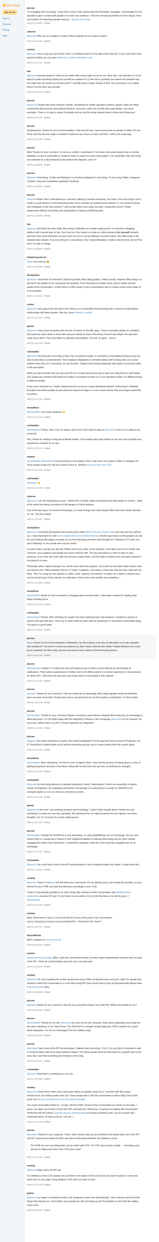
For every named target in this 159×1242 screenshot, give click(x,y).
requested (40, 919)
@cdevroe (40, 105)
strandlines (41, 411)
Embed (56, 23)
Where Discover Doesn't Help (109, 536)
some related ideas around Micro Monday (95, 539)
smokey (39, 901)
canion (39, 308)
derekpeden (41, 279)
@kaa (38, 203)
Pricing (6, 30)
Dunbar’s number (99, 316)
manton (39, 49)
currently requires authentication (92, 1139)
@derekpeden (42, 676)
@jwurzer (40, 36)
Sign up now (9, 12)
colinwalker (41, 355)
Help (5, 35)
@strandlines (42, 433)
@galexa (39, 752)
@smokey (56, 980)
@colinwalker (42, 416)
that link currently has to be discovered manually (75, 1126)
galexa (38, 330)
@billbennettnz (132, 915)
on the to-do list (62, 962)
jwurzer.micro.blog (109, 19)
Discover (7, 24)
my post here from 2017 (112, 468)
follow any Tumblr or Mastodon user (89, 57)
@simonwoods (42, 980)
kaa (37, 71)
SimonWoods (42, 958)
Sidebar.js (59, 905)
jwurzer (39, 8)
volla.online (138, 730)
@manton (40, 181)
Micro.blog (12, 5)
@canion (39, 701)
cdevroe (39, 31)
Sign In (6, 18)
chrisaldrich (41, 531)
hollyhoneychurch (45, 261)
